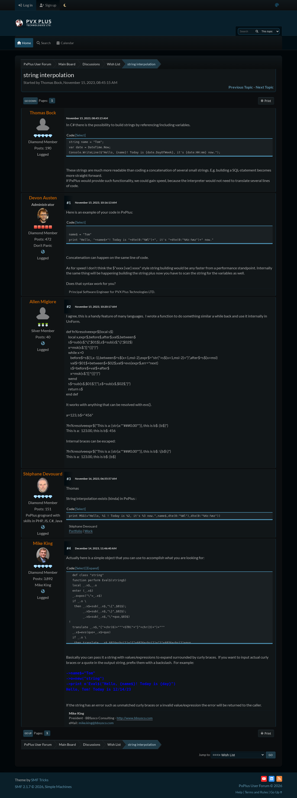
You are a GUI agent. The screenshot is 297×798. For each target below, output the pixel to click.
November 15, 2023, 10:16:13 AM (96, 202)
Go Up (28, 733)
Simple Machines (58, 786)
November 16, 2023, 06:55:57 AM (96, 478)
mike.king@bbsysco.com (96, 723)
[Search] (257, 31)
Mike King (43, 543)
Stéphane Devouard (42, 473)
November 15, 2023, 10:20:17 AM (96, 306)
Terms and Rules (256, 792)
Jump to (204, 755)
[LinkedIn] (271, 779)
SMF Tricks (39, 780)
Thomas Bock (43, 112)
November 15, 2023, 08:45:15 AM (87, 118)
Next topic (265, 87)
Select (80, 135)
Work (88, 531)
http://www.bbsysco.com (135, 718)
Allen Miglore (42, 301)
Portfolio (75, 531)
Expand (92, 568)
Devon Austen (43, 197)
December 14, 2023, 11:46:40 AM (95, 548)
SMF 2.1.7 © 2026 (29, 786)
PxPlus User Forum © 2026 (260, 785)
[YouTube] (264, 779)
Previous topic (241, 87)
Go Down (30, 100)
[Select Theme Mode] (65, 5)
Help (239, 792)
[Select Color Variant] (277, 5)
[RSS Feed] (279, 779)
